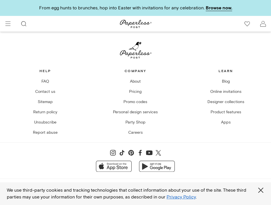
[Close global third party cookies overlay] (260, 190)
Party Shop (135, 122)
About (135, 81)
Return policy (45, 112)
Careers (135, 132)
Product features (226, 112)
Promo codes (135, 101)
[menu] (8, 23)
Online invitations (225, 91)
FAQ (45, 81)
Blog (226, 81)
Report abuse (45, 132)
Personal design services (135, 112)
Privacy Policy (181, 197)
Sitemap (45, 101)
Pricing (135, 91)
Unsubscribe (45, 122)
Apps (226, 122)
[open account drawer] (263, 23)
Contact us (45, 91)
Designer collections (225, 101)
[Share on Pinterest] (131, 153)
